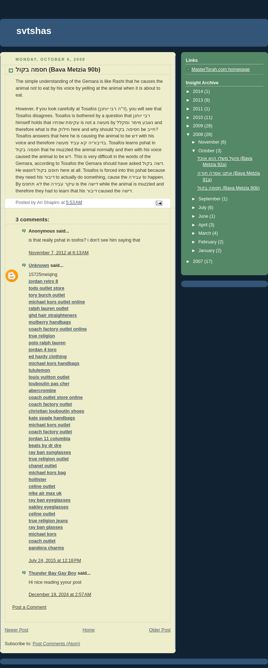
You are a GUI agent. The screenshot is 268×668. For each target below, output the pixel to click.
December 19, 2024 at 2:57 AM (60, 594)
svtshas (33, 30)
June (204, 216)
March (205, 233)
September (210, 198)
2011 (199, 108)
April (203, 224)
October (207, 150)
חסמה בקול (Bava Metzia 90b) (228, 188)
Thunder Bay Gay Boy (52, 573)
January (207, 250)
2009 (199, 125)
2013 (199, 100)
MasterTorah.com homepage (221, 69)
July (203, 207)
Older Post (160, 630)
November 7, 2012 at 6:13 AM (59, 252)
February (208, 241)
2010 (199, 117)
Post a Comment (29, 607)
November (209, 142)
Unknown (39, 265)
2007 (199, 261)
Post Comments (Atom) (56, 643)
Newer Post (16, 630)
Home (89, 630)
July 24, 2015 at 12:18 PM (55, 560)
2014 (199, 91)
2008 (199, 134)
